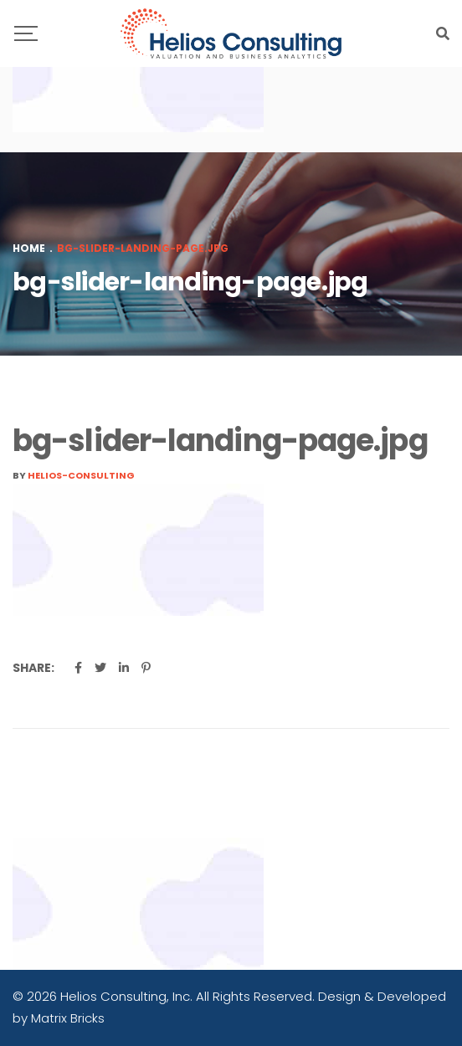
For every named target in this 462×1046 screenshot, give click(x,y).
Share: (33, 667)
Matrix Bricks (68, 1018)
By (74, 475)
